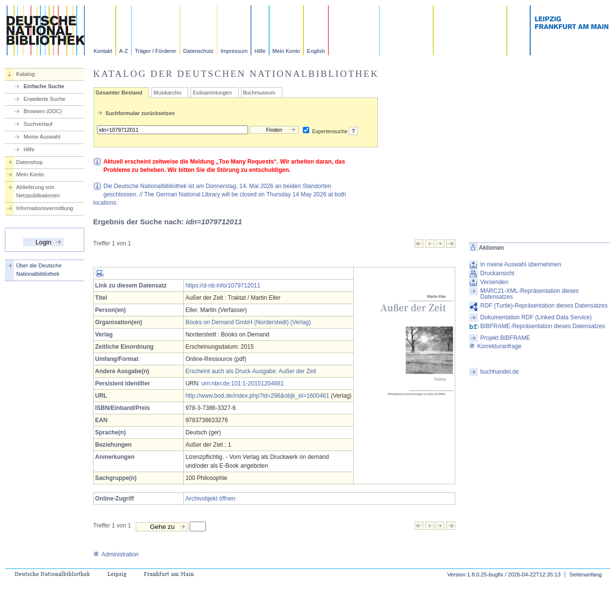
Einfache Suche (44, 86)
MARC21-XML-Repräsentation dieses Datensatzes (529, 293)
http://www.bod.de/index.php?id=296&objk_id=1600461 (257, 395)
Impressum (234, 51)
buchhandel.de (499, 371)
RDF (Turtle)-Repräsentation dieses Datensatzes (544, 305)
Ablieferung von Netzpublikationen (38, 191)
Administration (116, 554)
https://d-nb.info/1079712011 (222, 285)
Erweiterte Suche (44, 99)
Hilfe (259, 51)
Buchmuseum (259, 93)
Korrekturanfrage (495, 346)
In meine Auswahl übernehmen (520, 264)
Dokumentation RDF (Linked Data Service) (535, 317)
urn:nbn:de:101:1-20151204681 (242, 383)
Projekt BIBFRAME (505, 337)
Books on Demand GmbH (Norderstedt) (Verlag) (248, 322)
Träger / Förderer (155, 51)
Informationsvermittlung (44, 208)
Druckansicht (497, 273)
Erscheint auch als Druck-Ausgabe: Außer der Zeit (250, 371)
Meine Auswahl (42, 137)
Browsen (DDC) (43, 111)
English (316, 51)
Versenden (494, 282)
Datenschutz (198, 51)
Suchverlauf (38, 124)
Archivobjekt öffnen (210, 498)
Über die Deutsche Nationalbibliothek (39, 270)
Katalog (25, 74)
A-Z (123, 51)
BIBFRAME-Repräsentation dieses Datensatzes (542, 326)
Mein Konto (286, 51)
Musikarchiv (167, 93)
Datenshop (29, 162)
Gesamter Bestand (119, 93)
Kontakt (103, 51)
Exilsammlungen (212, 93)
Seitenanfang (585, 574)
